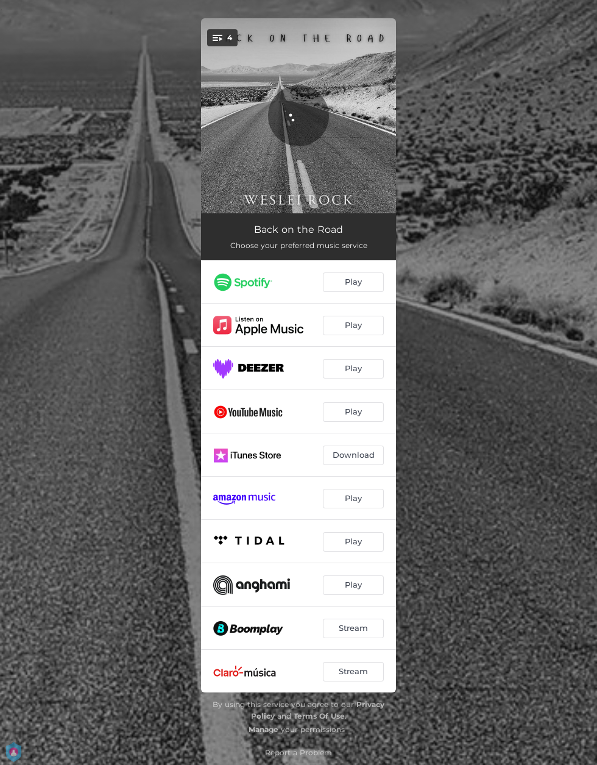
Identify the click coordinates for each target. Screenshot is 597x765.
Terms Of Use (319, 716)
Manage (263, 729)
